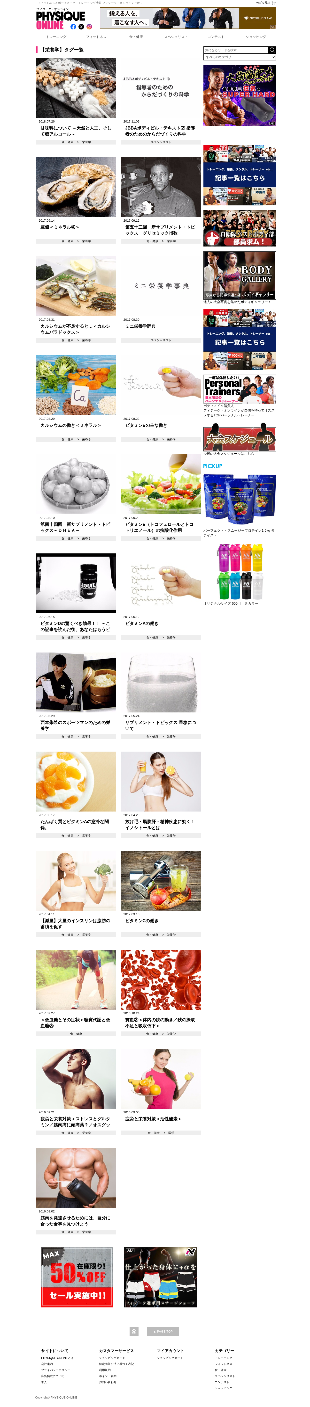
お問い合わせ (107, 1382)
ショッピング (256, 37)
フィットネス (96, 37)
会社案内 (47, 1364)
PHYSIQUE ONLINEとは (57, 1358)
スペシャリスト (176, 37)
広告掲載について (52, 1376)
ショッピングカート (170, 1358)
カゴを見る (266, 3)
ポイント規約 (107, 1376)
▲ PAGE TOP (163, 1331)
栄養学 (86, 142)
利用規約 (105, 1370)
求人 (44, 1382)
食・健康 (136, 37)
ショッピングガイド (112, 1358)
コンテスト (216, 37)
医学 (171, 1133)
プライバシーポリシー (55, 1370)
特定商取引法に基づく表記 (116, 1364)
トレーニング (56, 37)
